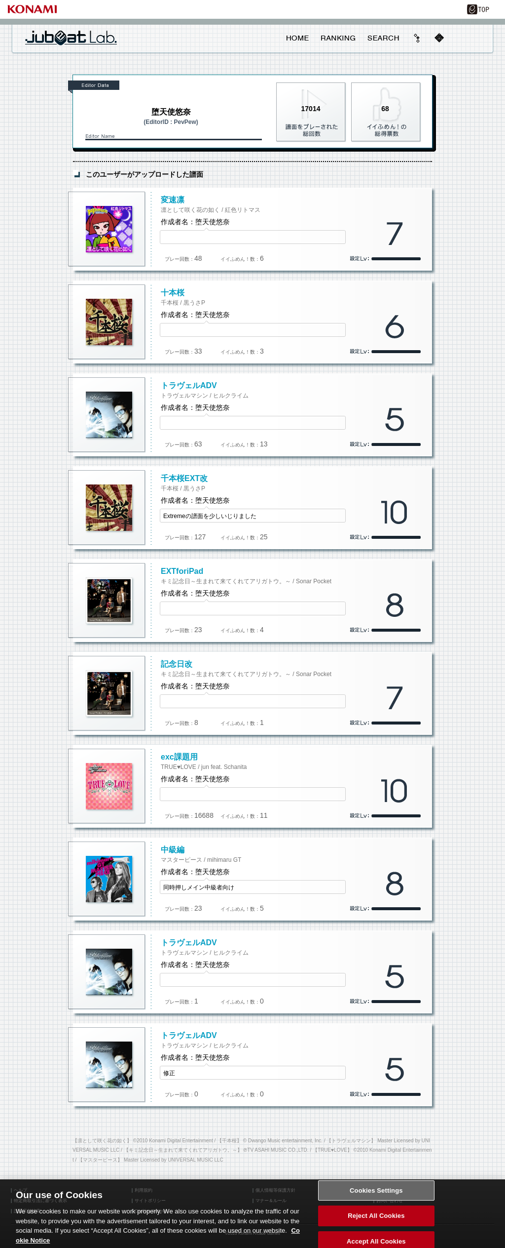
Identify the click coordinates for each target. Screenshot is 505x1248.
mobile (439, 38)
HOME (297, 38)
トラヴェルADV (189, 385)
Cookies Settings (376, 1198)
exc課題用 (179, 757)
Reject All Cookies (376, 1223)
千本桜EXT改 (184, 478)
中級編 (172, 849)
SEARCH (383, 38)
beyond (417, 38)
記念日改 (176, 664)
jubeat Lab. (71, 37)
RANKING (337, 38)
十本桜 (172, 292)
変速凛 (172, 200)
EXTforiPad (182, 571)
